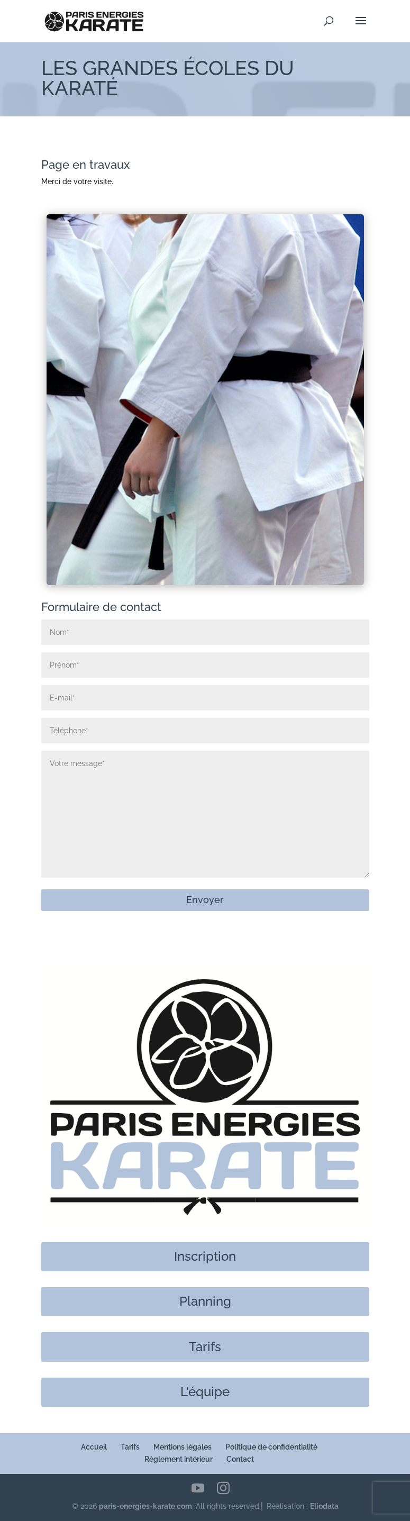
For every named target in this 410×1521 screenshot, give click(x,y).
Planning (205, 1301)
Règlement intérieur (178, 1459)
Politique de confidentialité (271, 1447)
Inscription (205, 1256)
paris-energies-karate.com (145, 1506)
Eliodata (324, 1506)
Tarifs (205, 1346)
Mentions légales (182, 1447)
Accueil (94, 1447)
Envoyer (205, 899)
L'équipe (205, 1391)
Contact (240, 1459)
